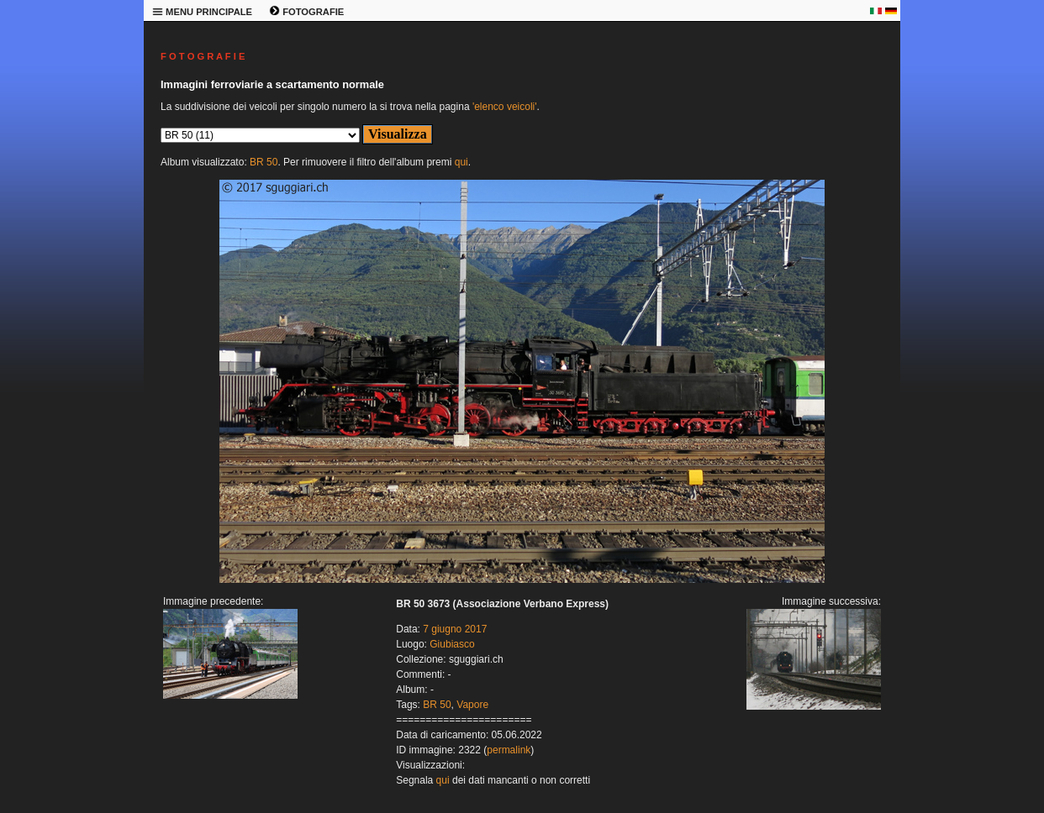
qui (461, 162)
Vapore (472, 705)
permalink (508, 750)
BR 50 (263, 162)
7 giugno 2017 (455, 629)
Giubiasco (452, 644)
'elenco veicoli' (504, 107)
